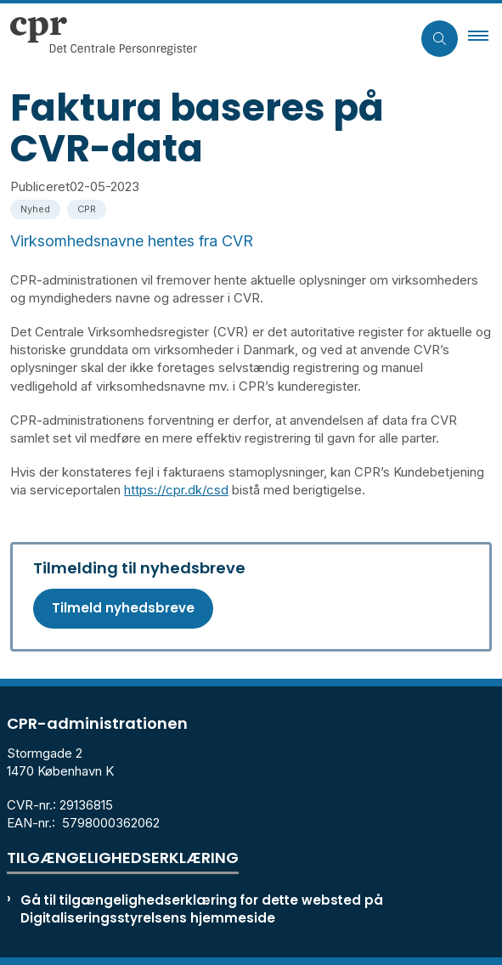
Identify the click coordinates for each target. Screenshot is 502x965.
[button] (485, 38)
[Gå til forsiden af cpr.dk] (205, 38)
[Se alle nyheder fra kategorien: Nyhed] (37, 208)
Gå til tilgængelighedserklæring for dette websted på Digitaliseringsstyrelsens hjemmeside (201, 909)
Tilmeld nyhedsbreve (123, 608)
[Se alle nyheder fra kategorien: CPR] (88, 208)
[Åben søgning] (439, 38)
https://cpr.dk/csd (176, 490)
